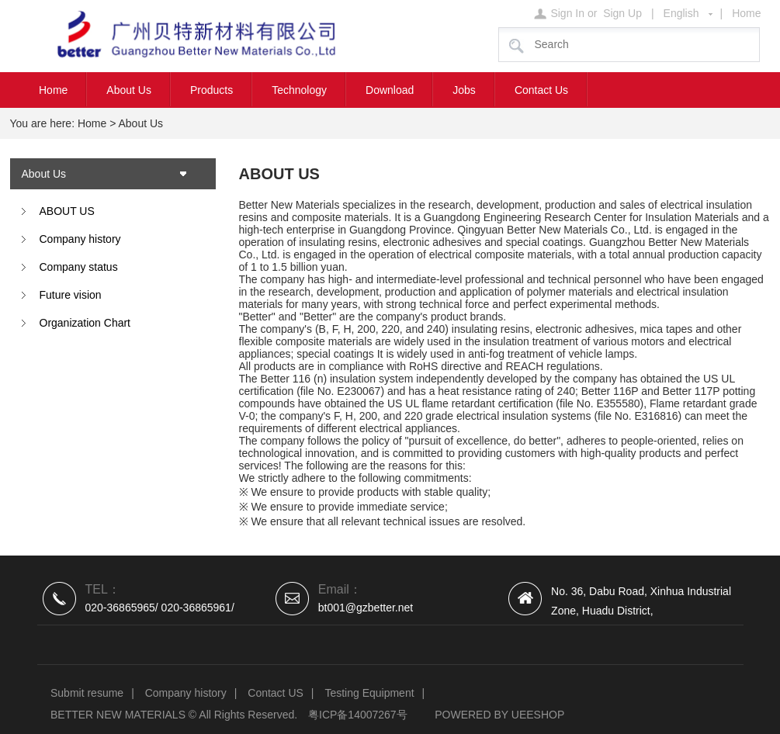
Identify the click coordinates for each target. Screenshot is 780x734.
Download (390, 90)
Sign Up (622, 13)
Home (746, 13)
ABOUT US (67, 211)
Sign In (567, 13)
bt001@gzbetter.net (365, 607)
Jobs (464, 90)
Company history (80, 239)
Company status (79, 267)
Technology (299, 90)
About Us (128, 90)
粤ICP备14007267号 (357, 714)
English (681, 13)
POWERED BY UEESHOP (499, 714)
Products (211, 90)
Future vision (71, 295)
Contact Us (541, 90)
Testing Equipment (369, 693)
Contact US (275, 693)
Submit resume (86, 693)
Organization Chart (85, 323)
